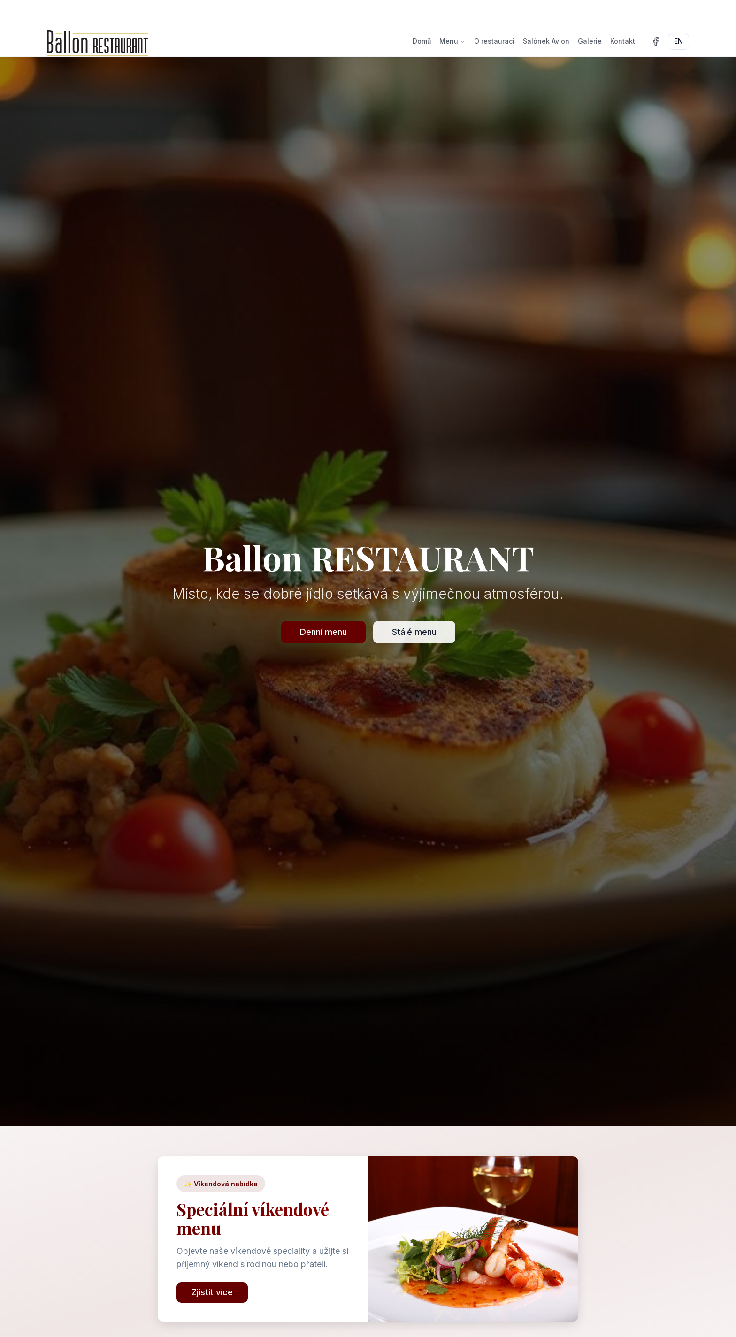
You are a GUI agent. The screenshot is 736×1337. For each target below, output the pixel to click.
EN (678, 41)
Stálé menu (414, 632)
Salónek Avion (546, 41)
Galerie (590, 41)
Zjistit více (212, 1292)
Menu (452, 41)
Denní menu (323, 632)
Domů (422, 41)
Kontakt (622, 41)
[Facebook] (655, 41)
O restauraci (494, 41)
